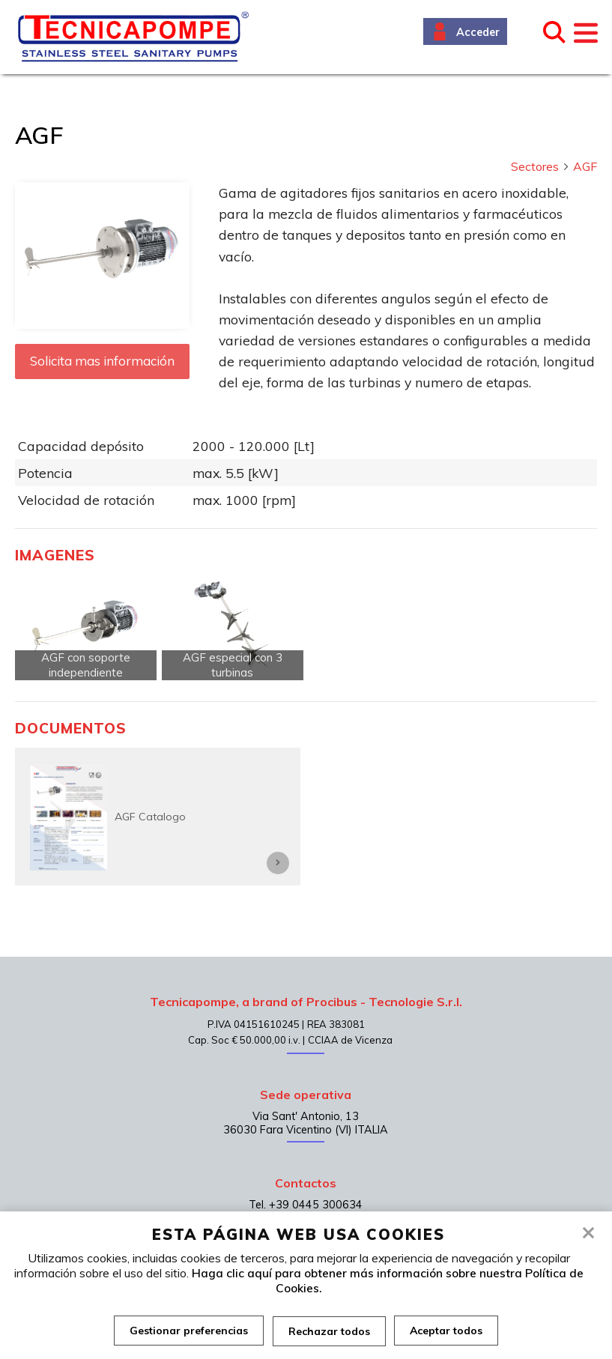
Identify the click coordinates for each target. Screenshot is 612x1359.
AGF (585, 166)
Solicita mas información (102, 361)
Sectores (540, 166)
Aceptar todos (446, 1330)
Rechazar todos (329, 1330)
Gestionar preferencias (189, 1330)
